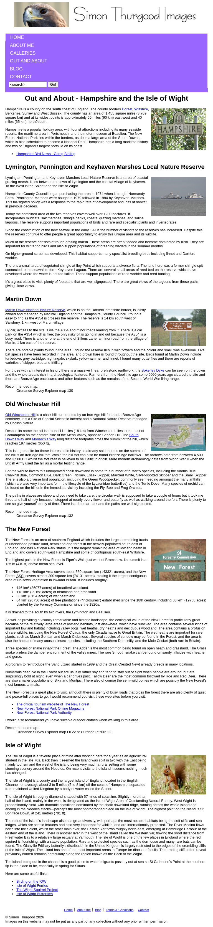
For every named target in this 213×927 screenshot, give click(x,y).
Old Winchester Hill (20, 415)
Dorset (127, 109)
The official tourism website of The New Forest (52, 704)
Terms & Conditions (119, 909)
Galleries (23, 53)
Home (17, 37)
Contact (21, 76)
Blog (16, 69)
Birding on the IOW (31, 881)
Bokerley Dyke (152, 370)
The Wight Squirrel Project (37, 890)
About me (22, 45)
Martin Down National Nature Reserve (35, 310)
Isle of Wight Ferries (32, 885)
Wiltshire (141, 109)
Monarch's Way (44, 439)
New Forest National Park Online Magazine (50, 708)
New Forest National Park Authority (44, 712)
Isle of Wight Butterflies (34, 894)
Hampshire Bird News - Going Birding (45, 154)
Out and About (28, 61)
